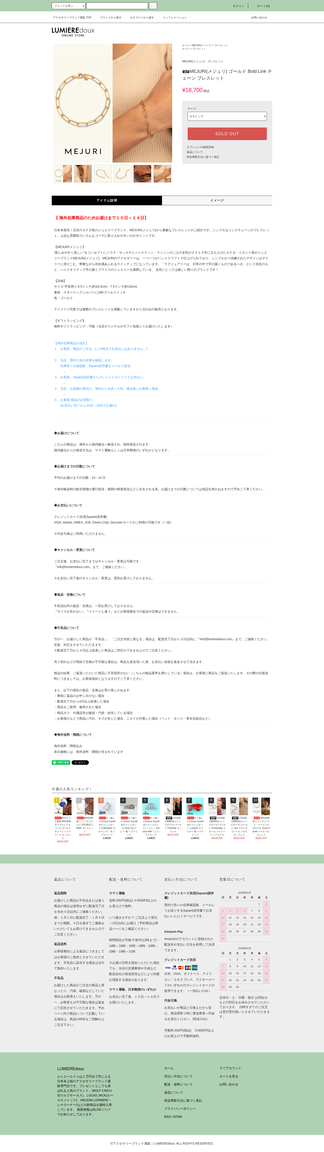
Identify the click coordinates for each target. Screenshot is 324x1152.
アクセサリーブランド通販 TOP (72, 17)
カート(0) (261, 6)
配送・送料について (178, 1084)
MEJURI (63, 247)
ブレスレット (221, 45)
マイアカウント (230, 1068)
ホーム (185, 45)
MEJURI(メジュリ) (201, 45)
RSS (167, 1116)
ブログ (106, 1109)
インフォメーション (172, 17)
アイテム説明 (107, 200)
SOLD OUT (227, 134)
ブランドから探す (108, 17)
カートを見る (228, 1076)
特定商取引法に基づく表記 (203, 157)
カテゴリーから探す (139, 17)
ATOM (177, 1116)
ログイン (236, 6)
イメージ (217, 200)
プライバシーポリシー (180, 1108)
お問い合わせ (256, 17)
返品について (195, 152)
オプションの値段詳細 (200, 147)
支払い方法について (178, 1076)
